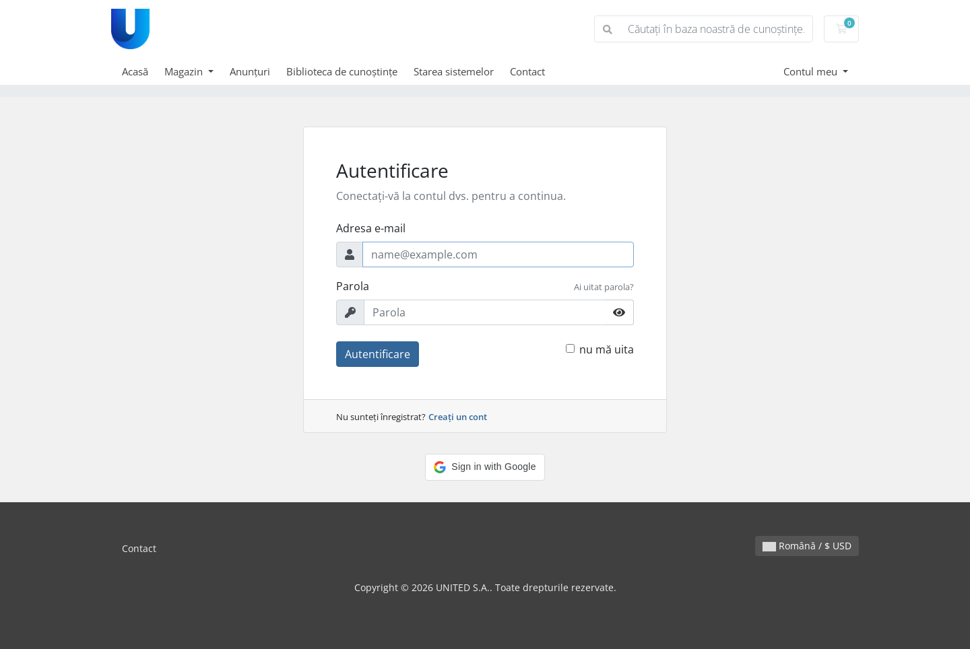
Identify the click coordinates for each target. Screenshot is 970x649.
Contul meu (811, 71)
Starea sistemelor (454, 71)
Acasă (135, 71)
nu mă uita (606, 349)
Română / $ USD (807, 545)
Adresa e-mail (371, 228)
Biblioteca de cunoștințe (341, 71)
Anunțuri (250, 71)
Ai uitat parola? (604, 287)
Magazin (184, 71)
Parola (352, 286)
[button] (484, 467)
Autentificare (377, 354)
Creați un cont (457, 417)
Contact (527, 71)
